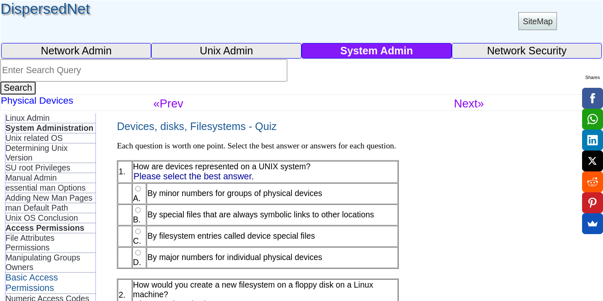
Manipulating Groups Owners (42, 262)
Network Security (527, 50)
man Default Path (36, 207)
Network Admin (76, 50)
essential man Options (45, 187)
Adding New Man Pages (49, 197)
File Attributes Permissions (29, 242)
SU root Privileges (37, 167)
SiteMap (538, 21)
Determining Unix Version (36, 152)
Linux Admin (27, 117)
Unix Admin (226, 50)
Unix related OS (34, 138)
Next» (469, 103)
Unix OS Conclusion (41, 217)
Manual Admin (31, 177)
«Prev (168, 103)
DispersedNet (45, 8)
